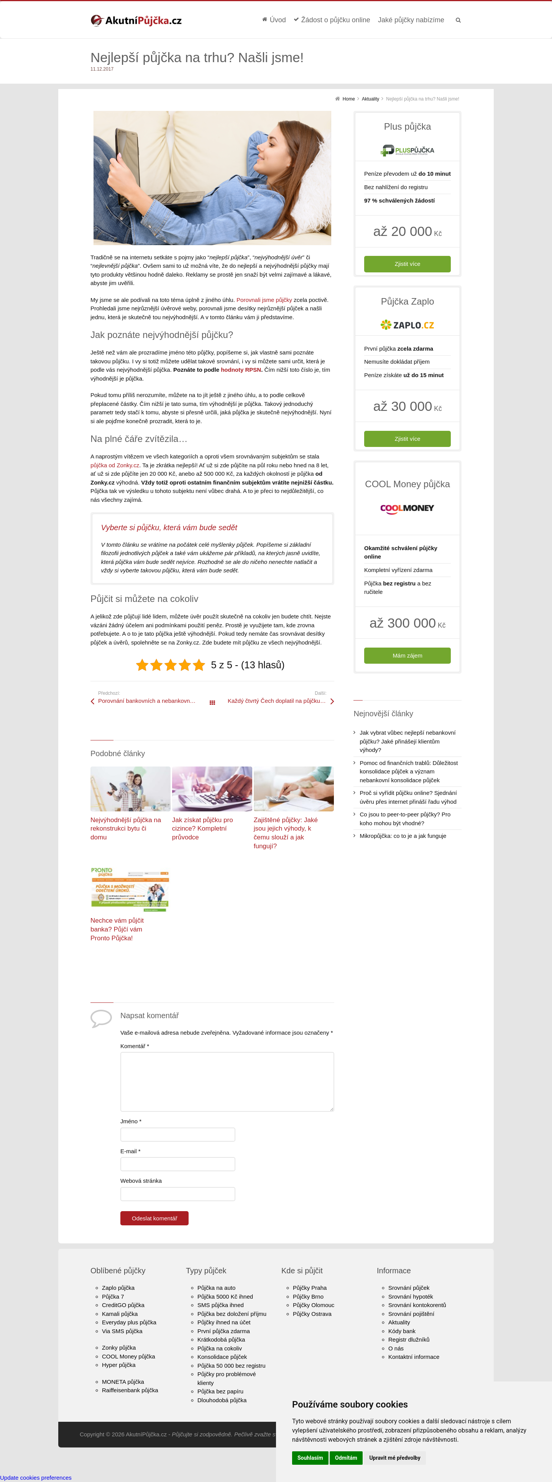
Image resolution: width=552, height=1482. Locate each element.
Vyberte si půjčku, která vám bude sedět (169, 527)
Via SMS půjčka (122, 1331)
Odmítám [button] (346, 1458)
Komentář (134, 1046)
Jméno (130, 1121)
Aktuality (399, 1322)
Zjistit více (408, 263)
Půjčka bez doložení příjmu (231, 1314)
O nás (396, 1348)
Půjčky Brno (308, 1296)
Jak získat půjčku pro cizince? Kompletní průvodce (202, 828)
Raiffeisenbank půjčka (130, 1390)
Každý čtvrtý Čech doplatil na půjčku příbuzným (281, 700)
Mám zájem (407, 655)
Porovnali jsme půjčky (264, 300)
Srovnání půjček (409, 1287)
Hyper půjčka (119, 1365)
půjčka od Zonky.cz (114, 465)
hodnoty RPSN (241, 369)
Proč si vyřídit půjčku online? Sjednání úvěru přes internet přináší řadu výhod (408, 797)
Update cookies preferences (36, 1477)
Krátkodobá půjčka (221, 1339)
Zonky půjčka (119, 1347)
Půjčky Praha (310, 1287)
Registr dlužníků (409, 1339)
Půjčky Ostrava (312, 1314)
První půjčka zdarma (223, 1331)
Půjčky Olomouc (313, 1305)
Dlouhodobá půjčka (221, 1400)
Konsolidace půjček (222, 1356)
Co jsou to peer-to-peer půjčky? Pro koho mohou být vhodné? (405, 818)
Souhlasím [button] (310, 1458)
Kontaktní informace (413, 1356)
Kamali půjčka (120, 1314)
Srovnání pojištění (411, 1314)
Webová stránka (141, 1180)
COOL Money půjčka (128, 1356)
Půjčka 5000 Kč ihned (225, 1296)
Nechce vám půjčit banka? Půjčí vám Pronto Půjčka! (117, 929)
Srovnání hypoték (410, 1296)
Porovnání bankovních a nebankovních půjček (155, 700)
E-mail (130, 1151)
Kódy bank (402, 1331)
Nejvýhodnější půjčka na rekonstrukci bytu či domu (125, 828)
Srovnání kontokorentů (417, 1305)
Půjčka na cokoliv (219, 1348)
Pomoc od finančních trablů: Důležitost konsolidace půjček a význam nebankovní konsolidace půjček (409, 771)
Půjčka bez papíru (220, 1391)
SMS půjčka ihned (220, 1305)
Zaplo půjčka (118, 1287)
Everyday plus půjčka (129, 1322)
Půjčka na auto (216, 1287)
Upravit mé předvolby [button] (394, 1458)
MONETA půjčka (123, 1381)
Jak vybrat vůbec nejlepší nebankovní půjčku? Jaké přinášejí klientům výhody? (407, 741)
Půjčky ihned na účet (223, 1322)
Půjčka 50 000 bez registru (231, 1365)
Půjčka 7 (113, 1296)
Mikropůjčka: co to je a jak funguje (403, 835)
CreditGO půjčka (123, 1305)
